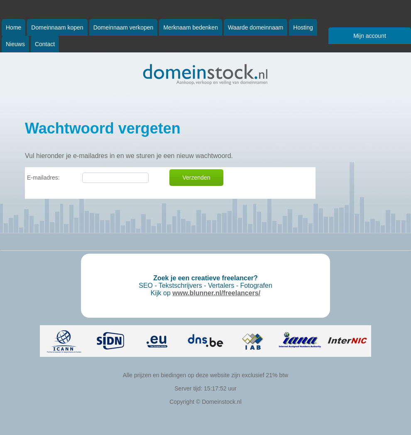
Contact (45, 44)
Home (13, 27)
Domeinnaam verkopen (123, 27)
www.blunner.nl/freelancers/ (216, 293)
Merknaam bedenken (190, 27)
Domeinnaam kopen (57, 27)
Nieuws (15, 44)
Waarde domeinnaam (255, 27)
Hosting (303, 27)
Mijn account (369, 35)
